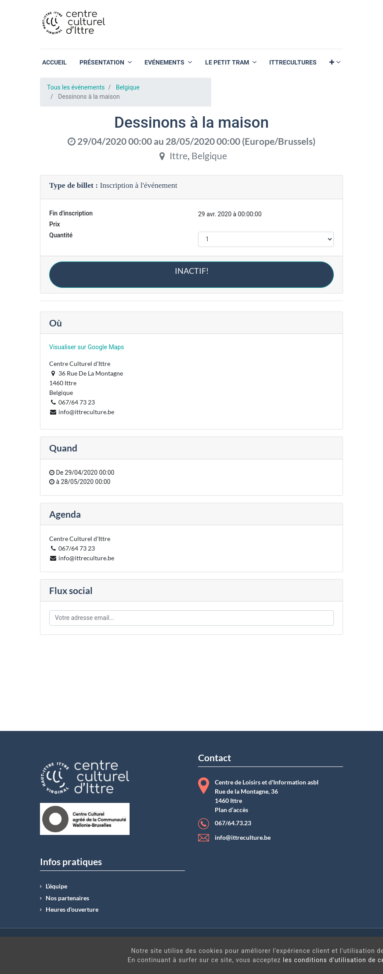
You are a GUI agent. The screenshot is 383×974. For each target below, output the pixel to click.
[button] (334, 62)
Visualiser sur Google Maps (86, 347)
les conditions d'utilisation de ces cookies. (233, 959)
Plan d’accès (231, 809)
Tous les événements (76, 87)
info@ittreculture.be (243, 837)
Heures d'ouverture (72, 909)
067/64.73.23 (233, 823)
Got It (339, 956)
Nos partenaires (67, 898)
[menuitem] (54, 62)
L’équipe (56, 886)
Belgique (128, 87)
